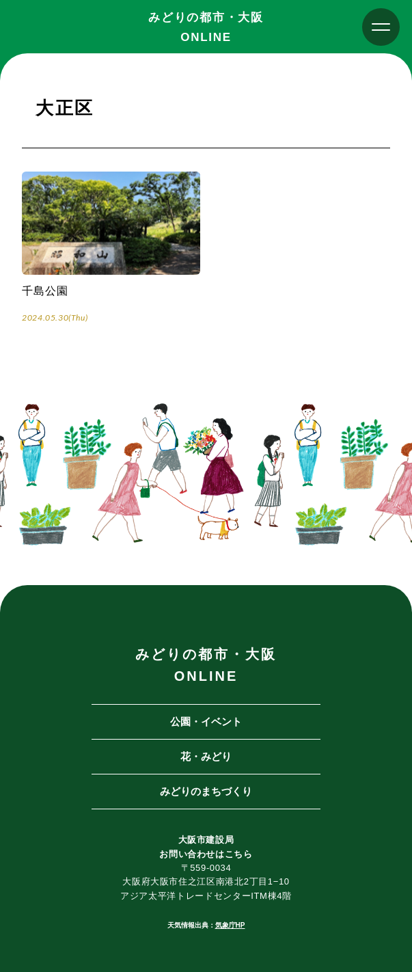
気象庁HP (230, 925)
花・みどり (206, 756)
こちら (239, 854)
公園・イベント (206, 721)
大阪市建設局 (206, 840)
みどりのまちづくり (206, 791)
